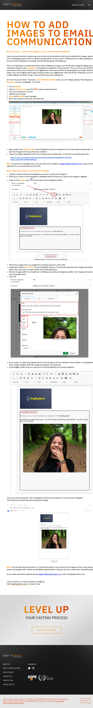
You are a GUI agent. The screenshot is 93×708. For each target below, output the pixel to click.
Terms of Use (8, 680)
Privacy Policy (9, 684)
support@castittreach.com (50, 574)
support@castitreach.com (71, 164)
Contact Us (7, 676)
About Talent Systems (11, 668)
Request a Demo (78, 5)
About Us (6, 664)
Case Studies (8, 672)
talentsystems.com (19, 584)
